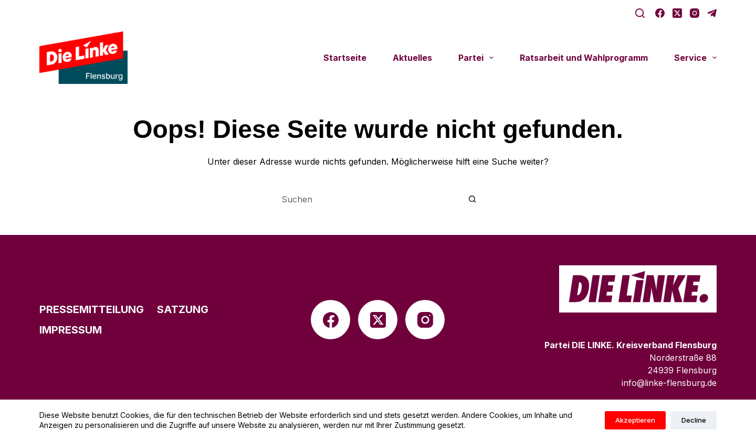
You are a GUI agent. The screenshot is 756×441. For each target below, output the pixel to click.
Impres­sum (70, 330)
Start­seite (344, 57)
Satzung (182, 309)
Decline (693, 420)
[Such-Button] (472, 199)
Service (695, 57)
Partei (478, 57)
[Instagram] (694, 13)
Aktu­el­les (412, 57)
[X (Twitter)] (677, 13)
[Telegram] (712, 13)
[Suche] (640, 13)
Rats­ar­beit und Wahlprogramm (584, 57)
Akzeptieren (635, 420)
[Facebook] (660, 13)
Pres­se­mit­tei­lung (91, 309)
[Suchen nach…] (367, 199)
